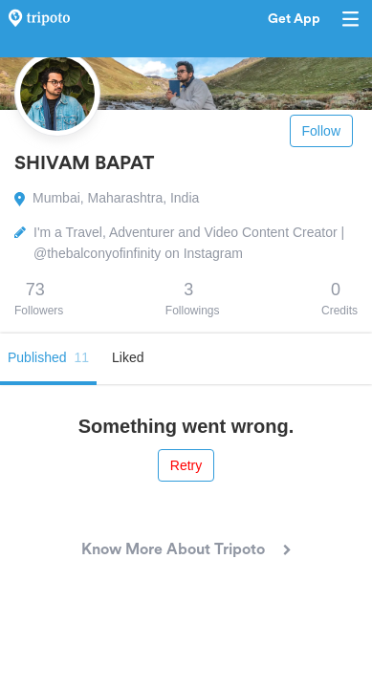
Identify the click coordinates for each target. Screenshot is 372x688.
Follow (321, 131)
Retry (186, 465)
